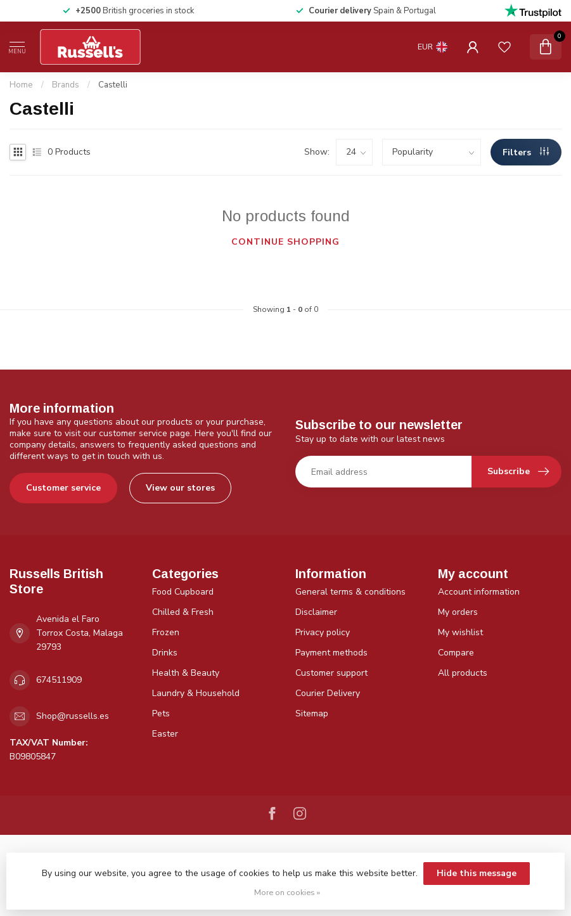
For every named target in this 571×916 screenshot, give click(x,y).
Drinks (164, 653)
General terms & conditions (350, 592)
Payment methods (331, 653)
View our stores (180, 488)
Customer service (63, 488)
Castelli (112, 85)
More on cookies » (287, 892)
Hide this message (476, 873)
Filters (526, 152)
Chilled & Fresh (183, 612)
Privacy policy (322, 632)
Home (21, 85)
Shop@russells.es (72, 716)
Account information (479, 592)
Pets (161, 713)
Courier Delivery (327, 693)
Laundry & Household (196, 693)
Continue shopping (285, 242)
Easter (165, 734)
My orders (458, 612)
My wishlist (460, 632)
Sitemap (311, 713)
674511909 (59, 680)
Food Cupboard (183, 592)
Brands (65, 85)
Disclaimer (316, 612)
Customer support (331, 673)
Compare (456, 653)
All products (462, 673)
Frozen (165, 632)
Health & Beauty (185, 673)
